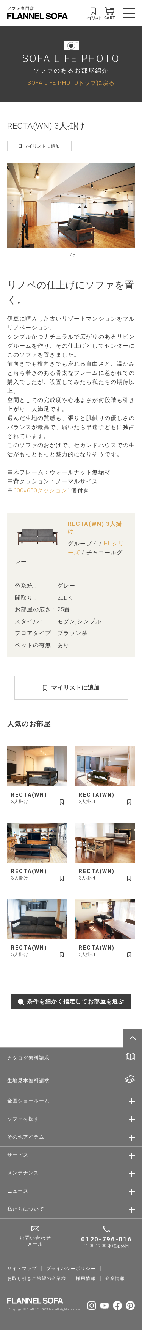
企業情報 (115, 1278)
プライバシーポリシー (71, 1268)
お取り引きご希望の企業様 (37, 1278)
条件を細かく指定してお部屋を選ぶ (71, 1001)
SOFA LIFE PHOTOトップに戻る (71, 82)
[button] (13, 203)
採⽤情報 (85, 1278)
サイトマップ (22, 1268)
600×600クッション (40, 490)
